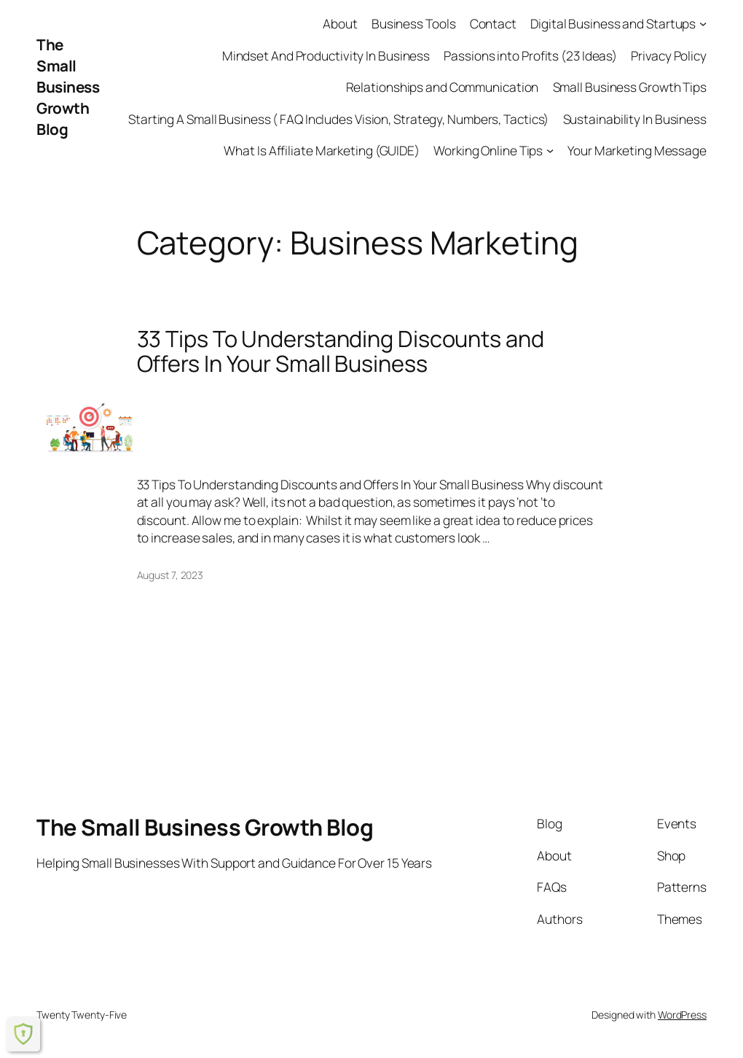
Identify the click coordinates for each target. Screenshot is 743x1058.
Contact (493, 23)
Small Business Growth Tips (630, 87)
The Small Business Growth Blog (67, 86)
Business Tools (414, 23)
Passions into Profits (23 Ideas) (530, 55)
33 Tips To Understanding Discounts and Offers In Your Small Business (340, 351)
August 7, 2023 (170, 575)
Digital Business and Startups (613, 23)
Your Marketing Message (637, 150)
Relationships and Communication (442, 87)
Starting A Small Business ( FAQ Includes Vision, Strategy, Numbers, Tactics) (338, 119)
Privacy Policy (669, 55)
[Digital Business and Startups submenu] (703, 23)
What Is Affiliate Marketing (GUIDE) (322, 150)
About (340, 23)
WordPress (682, 1015)
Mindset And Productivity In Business (326, 55)
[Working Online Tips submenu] (550, 150)
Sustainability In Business (635, 119)
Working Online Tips (488, 150)
